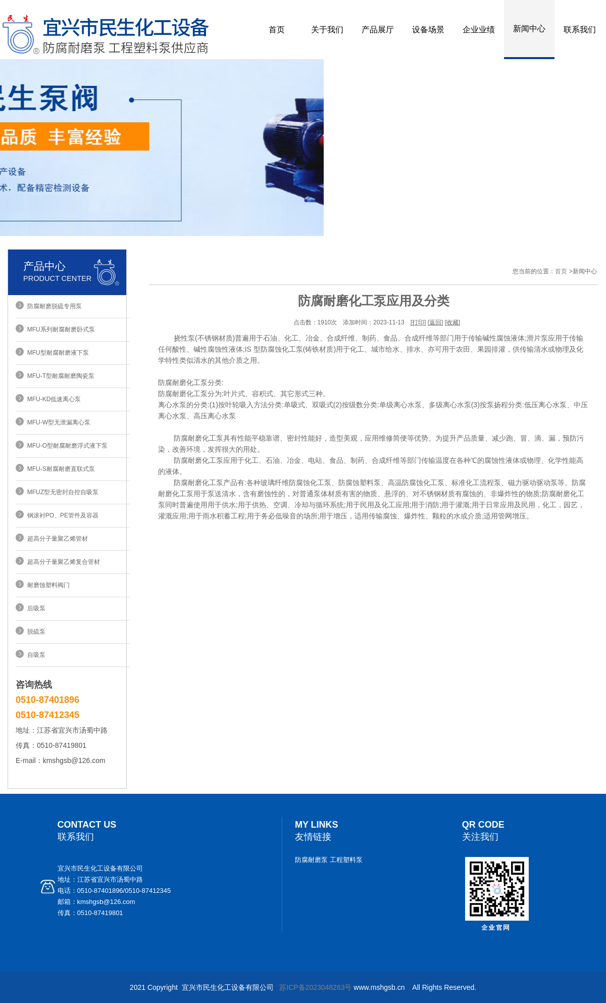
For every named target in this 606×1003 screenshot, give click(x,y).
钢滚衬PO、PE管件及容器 (61, 515)
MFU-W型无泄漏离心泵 (57, 422)
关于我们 (327, 29)
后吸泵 (34, 608)
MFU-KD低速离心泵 (52, 399)
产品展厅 (378, 29)
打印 (418, 322)
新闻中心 (529, 28)
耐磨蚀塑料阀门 (47, 585)
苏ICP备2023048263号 (315, 987)
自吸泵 (34, 654)
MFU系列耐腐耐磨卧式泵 (59, 329)
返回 (435, 322)
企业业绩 (479, 29)
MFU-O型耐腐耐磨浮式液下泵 (66, 445)
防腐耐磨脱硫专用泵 (53, 306)
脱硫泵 (34, 631)
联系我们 (580, 29)
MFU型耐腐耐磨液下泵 (56, 352)
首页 (277, 29)
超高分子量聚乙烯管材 (56, 538)
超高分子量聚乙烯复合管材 (62, 561)
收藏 (452, 322)
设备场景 (428, 29)
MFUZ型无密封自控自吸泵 (61, 492)
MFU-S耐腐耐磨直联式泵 (59, 468)
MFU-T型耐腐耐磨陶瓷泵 (59, 375)
